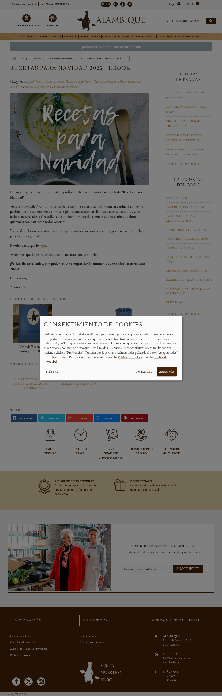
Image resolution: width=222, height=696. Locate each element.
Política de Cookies (130, 357)
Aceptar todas (166, 371)
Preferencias (52, 371)
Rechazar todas (144, 371)
